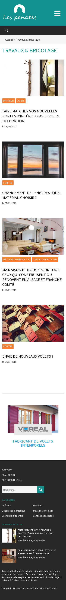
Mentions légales (12, 479)
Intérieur (8, 100)
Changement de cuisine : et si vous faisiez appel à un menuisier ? (37, 552)
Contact (7, 470)
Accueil (9, 39)
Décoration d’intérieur (13, 510)
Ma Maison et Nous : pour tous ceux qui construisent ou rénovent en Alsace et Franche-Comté (32, 277)
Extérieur (37, 505)
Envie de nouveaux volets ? (27, 356)
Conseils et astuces (43, 515)
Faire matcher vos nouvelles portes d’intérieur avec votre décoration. (31, 116)
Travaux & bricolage (45, 259)
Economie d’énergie (12, 515)
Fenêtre (7, 182)
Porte (20, 100)
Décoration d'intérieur (16, 259)
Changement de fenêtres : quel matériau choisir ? (32, 195)
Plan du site (8, 475)
